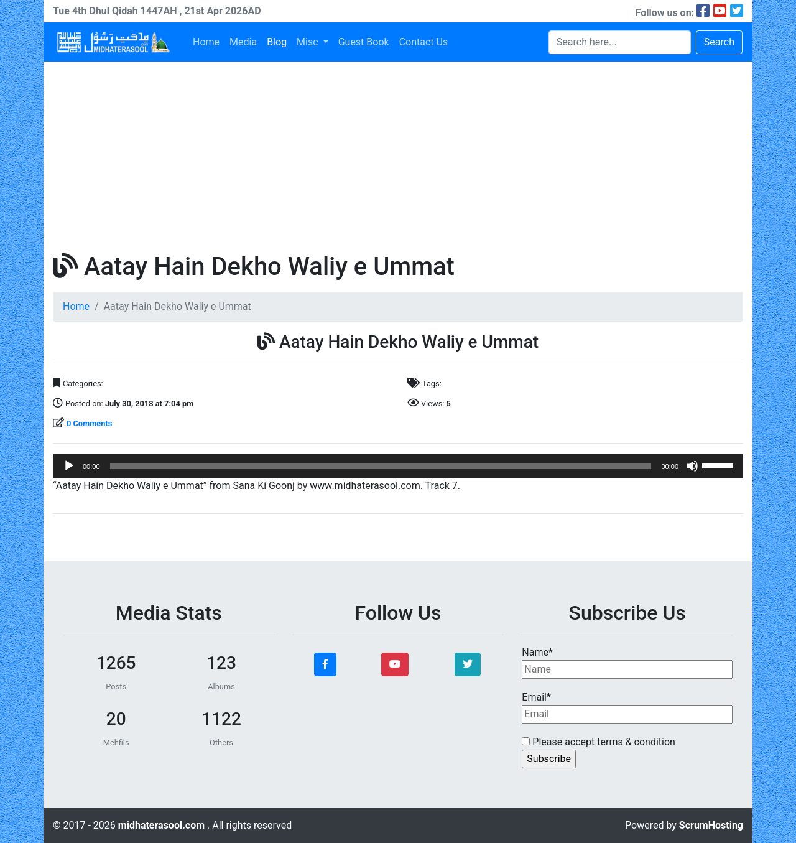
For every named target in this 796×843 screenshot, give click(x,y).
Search (719, 42)
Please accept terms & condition (598, 742)
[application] (398, 466)
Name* (627, 662)
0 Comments (89, 423)
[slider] (381, 466)
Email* (627, 707)
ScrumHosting (711, 825)
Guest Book (363, 42)
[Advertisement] (398, 155)
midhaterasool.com (162, 825)
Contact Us (423, 42)
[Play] (69, 466)
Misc (308, 42)
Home (206, 42)
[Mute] (692, 466)
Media (243, 42)
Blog (277, 42)
